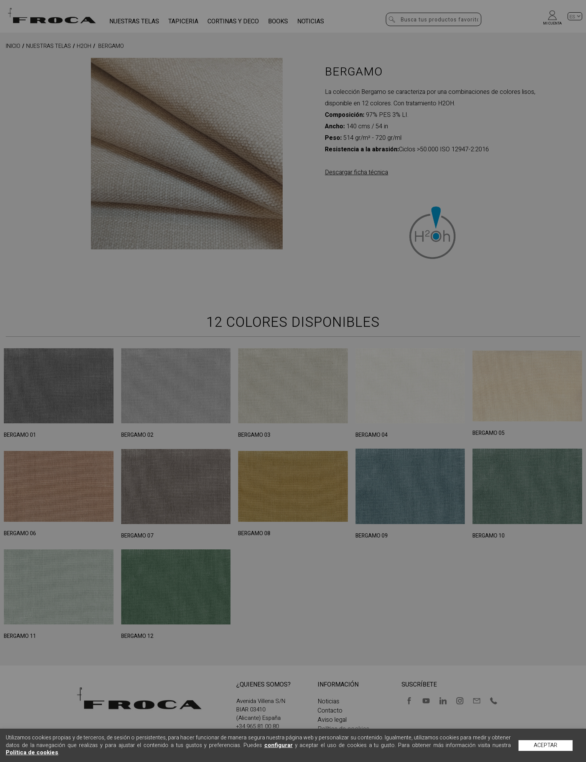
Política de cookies (32, 752)
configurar (278, 745)
